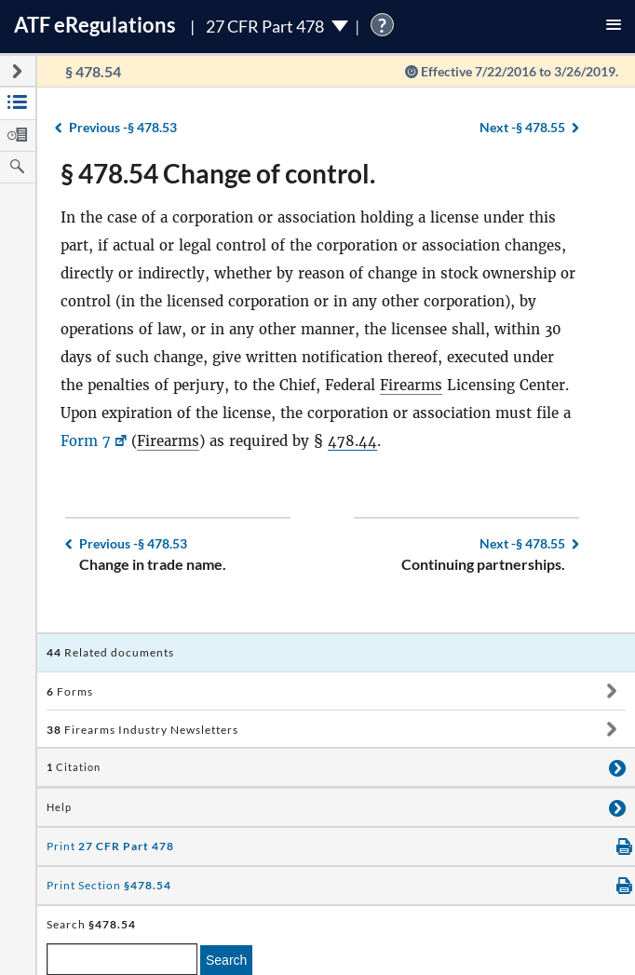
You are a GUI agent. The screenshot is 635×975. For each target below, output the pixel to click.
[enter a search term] (122, 959)
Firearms (411, 385)
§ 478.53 (123, 127)
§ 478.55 (522, 127)
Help (59, 807)
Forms (70, 691)
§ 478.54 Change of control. (218, 173)
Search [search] (226, 960)
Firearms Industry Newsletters (142, 730)
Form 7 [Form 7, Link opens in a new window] (86, 441)
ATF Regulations (95, 24)
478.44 (352, 441)
